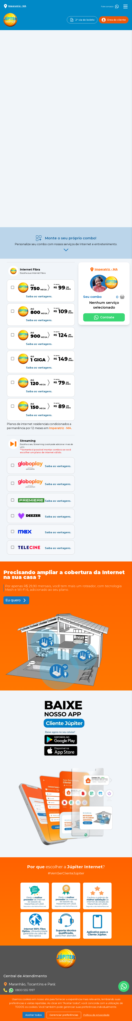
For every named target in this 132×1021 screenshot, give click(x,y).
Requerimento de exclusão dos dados (29, 936)
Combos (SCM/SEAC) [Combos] (4, 989)
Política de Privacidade (19, 919)
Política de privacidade (96, 1015)
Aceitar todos (33, 1015)
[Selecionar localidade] (14, 6)
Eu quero (13, 447)
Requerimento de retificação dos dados (30, 944)
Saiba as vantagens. (39, 143)
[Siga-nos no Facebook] (7, 965)
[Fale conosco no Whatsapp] (104, 164)
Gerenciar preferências (63, 1015)
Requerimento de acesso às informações (31, 928)
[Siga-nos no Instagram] (16, 965)
